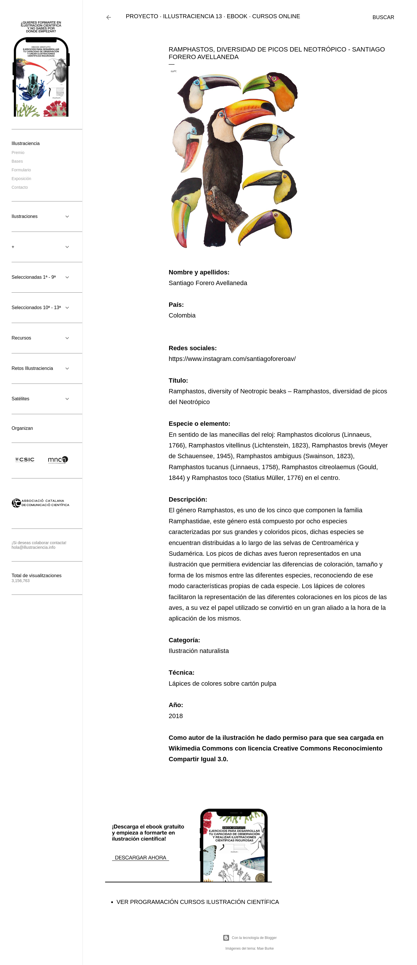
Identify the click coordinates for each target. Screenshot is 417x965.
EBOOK (237, 16)
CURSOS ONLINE (276, 16)
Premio (18, 152)
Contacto (20, 187)
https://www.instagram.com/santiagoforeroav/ (232, 358)
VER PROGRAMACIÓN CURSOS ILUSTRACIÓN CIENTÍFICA (198, 902)
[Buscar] (383, 17)
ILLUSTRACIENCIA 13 (192, 16)
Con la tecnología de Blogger (250, 937)
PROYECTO (142, 16)
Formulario (21, 170)
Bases (17, 161)
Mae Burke (265, 948)
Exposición (21, 178)
